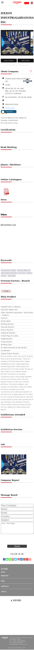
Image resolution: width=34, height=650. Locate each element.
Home (3, 572)
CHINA (6, 291)
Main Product (25, 60)
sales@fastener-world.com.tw (18, 644)
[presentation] (14, 539)
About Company (8, 60)
